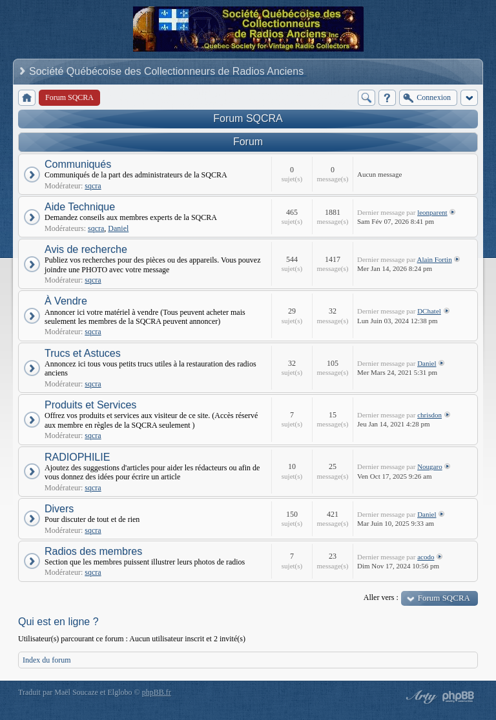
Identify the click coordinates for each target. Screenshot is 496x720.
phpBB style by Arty (419, 697)
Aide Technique (80, 206)
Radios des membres (93, 551)
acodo (425, 557)
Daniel (118, 228)
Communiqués (78, 164)
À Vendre (66, 300)
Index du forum (47, 660)
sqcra (93, 185)
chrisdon (429, 415)
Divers (59, 508)
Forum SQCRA (248, 118)
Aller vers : (381, 597)
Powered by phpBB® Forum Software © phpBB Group (458, 697)
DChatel (429, 311)
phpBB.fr (156, 692)
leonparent (432, 212)
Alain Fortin (434, 259)
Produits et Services (90, 404)
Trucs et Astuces (83, 353)
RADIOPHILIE (77, 457)
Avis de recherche (86, 249)
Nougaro (429, 466)
